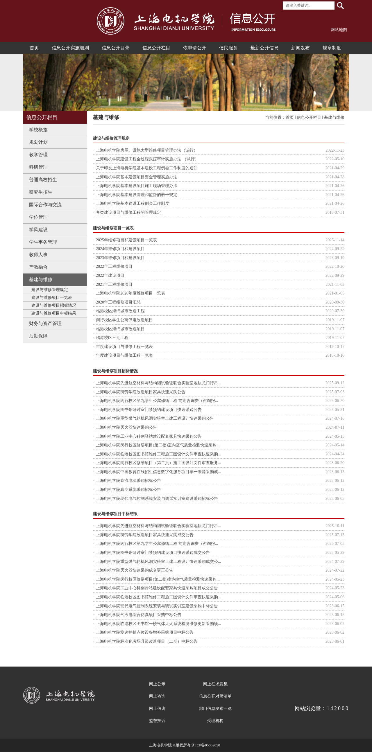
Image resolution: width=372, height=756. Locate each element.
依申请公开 (194, 47)
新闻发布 (300, 47)
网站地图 (339, 30)
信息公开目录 (116, 47)
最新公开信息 (264, 47)
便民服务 (228, 47)
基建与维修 (334, 117)
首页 (34, 47)
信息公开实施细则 (70, 47)
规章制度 (332, 47)
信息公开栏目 (156, 47)
